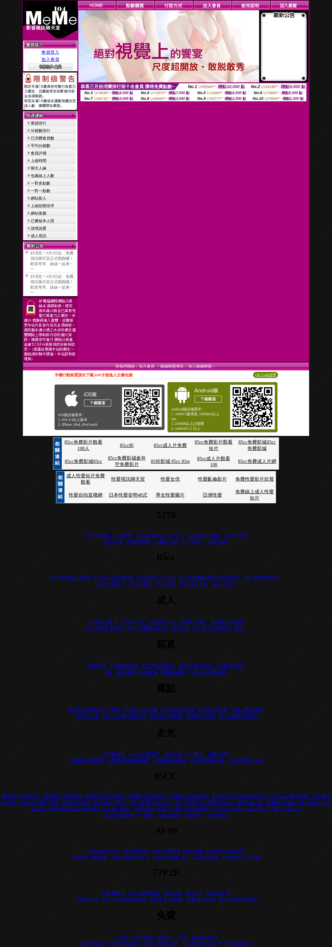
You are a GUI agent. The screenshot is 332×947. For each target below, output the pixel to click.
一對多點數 (40, 183)
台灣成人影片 (102, 621)
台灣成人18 (133, 621)
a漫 (108, 672)
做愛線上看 (166, 541)
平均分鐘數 (40, 145)
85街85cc (180, 628)
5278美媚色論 (150, 535)
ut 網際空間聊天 (170, 760)
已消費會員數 (42, 138)
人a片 (182, 937)
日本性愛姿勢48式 (128, 495)
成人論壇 (166, 584)
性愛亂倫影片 (212, 479)
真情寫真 (96, 666)
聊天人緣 (38, 168)
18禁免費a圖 (205, 857)
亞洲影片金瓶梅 (141, 710)
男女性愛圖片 (170, 495)
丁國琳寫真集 (124, 666)
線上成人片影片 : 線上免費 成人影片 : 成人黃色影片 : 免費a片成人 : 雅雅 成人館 (178, 802)
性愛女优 (170, 479)
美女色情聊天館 (161, 943)
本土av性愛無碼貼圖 (124, 716)
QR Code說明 (265, 375)
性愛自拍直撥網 (85, 495)
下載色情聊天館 (198, 943)
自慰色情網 (92, 943)
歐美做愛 (217, 815)
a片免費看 (142, 937)
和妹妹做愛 (170, 815)
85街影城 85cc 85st (170, 461)
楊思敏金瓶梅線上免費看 (94, 710)
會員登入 (50, 52)
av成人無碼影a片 (171, 857)
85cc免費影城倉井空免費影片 (209, 577)
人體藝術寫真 (230, 666)
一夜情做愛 (216, 541)
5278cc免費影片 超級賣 (108, 535)
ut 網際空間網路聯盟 (128, 760)
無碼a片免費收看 (90, 857)
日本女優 (192, 851)
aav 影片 (194, 754)
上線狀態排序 (42, 206)
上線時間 (38, 160)
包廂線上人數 (42, 175)
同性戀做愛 (139, 541)
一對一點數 (40, 190)
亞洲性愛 (212, 495)
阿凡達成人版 (193, 584)
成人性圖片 (141, 584)
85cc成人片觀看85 (211, 628)
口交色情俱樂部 (124, 943)
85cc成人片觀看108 (112, 577)
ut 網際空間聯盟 (86, 760)
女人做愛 (191, 541)
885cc (240, 628)
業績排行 (38, 123)
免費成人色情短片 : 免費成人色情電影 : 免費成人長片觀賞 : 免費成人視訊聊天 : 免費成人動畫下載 (105, 796)
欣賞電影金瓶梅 (178, 710)
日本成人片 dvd (104, 851)
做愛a (148, 815)
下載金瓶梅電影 (247, 710)
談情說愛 (38, 228)
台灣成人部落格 (227, 621)
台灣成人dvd (161, 621)
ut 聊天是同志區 (207, 760)
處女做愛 (113, 541)
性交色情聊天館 (235, 943)
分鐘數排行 (40, 130)
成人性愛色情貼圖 (237, 716)
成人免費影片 (111, 584)
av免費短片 (113, 754)
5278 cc (176, 535)
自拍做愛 (148, 672)
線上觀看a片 (205, 937)
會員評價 (38, 153)
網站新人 (38, 198)
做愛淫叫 (194, 815)
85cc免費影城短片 (105, 628)
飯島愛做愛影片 (122, 815)
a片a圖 (121, 937)
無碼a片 (164, 937)
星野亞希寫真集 (196, 666)
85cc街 (127, 445)
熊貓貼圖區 (173, 672)
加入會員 (50, 59)
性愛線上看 (87, 716)
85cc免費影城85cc (83, 461)
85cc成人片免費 (170, 445)
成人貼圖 (125, 672)
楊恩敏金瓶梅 (212, 710)
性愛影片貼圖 (200, 716)
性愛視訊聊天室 (128, 479)
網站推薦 (38, 213)
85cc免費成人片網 (257, 461)
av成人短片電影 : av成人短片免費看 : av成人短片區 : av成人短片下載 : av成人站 (217, 808)
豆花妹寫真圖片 (159, 666)
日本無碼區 (136, 851)
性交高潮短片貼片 (130, 857)
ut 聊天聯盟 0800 (245, 760)
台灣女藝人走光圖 (241, 857)
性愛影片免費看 (166, 716)
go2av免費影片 (144, 754)
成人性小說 (223, 584)
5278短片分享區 (204, 535)
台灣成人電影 (192, 621)
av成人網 (172, 754)
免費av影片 (218, 754)
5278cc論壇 (236, 535)
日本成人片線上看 (225, 851)
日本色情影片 (165, 851)
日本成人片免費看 (207, 672)
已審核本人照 (42, 221)
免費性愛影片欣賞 (254, 479)
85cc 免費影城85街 (147, 628)
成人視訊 (38, 236)
